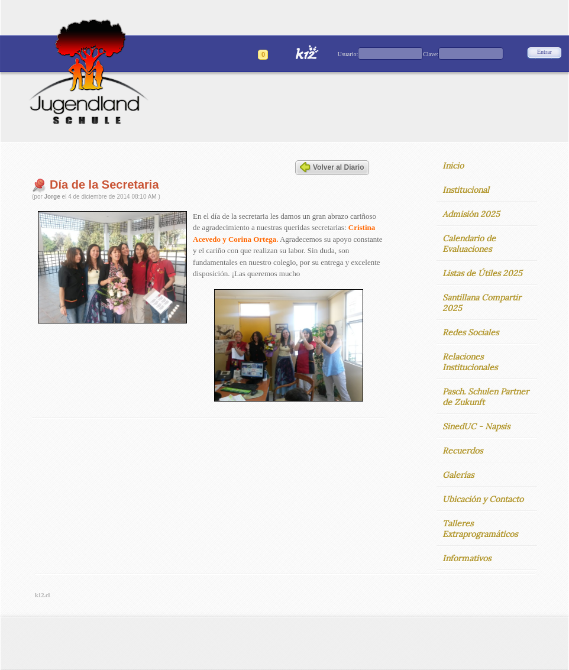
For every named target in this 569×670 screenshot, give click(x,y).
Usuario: (348, 54)
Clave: (430, 54)
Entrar (544, 51)
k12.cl (42, 595)
